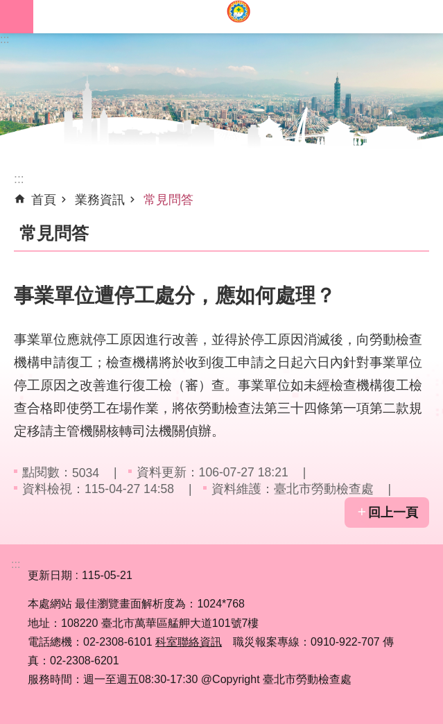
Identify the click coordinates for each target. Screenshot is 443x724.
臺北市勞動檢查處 (238, 16)
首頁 (43, 200)
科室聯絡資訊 (188, 642)
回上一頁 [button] (393, 512)
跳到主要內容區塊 (7, 7)
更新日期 (50, 575)
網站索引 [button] (16, 16)
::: (4, 39)
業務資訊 (100, 200)
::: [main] (19, 179)
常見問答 (168, 200)
